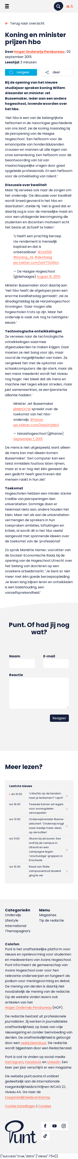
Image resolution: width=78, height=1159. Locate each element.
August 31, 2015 (48, 276)
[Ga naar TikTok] (45, 1136)
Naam (14, 656)
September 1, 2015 (28, 439)
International (15, 925)
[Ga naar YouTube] (54, 1126)
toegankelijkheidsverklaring (27, 1097)
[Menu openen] (7, 6)
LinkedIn (53, 1062)
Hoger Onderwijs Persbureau (39, 51)
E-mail (49, 656)
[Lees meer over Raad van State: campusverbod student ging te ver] (39, 871)
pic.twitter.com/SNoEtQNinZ (36, 425)
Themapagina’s (17, 931)
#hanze (36, 419)
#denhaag (43, 257)
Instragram (14, 1062)
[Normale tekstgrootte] (67, 6)
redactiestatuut (33, 1043)
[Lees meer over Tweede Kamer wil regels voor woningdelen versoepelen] (39, 808)
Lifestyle (11, 920)
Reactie (16, 675)
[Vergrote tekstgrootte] (71, 6)
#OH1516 (45, 252)
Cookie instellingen (20, 1106)
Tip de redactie (51, 920)
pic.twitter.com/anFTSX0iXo (36, 262)
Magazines (47, 915)
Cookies (44, 1106)
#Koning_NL (23, 257)
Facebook (33, 1062)
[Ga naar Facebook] (45, 1126)
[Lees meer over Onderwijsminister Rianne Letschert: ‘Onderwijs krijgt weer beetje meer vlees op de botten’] (39, 826)
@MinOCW (22, 409)
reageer (23, 72)
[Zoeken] (58, 6)
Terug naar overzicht (27, 23)
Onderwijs (13, 915)
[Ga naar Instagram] (63, 1126)
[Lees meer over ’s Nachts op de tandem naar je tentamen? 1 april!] (39, 796)
